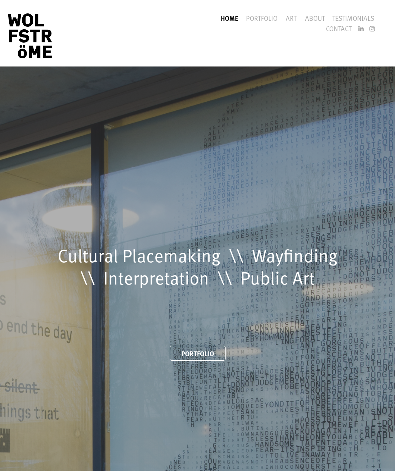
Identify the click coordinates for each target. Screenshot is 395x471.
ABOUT (315, 18)
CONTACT (339, 28)
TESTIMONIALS (353, 18)
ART (291, 18)
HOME (229, 18)
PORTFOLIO (262, 18)
